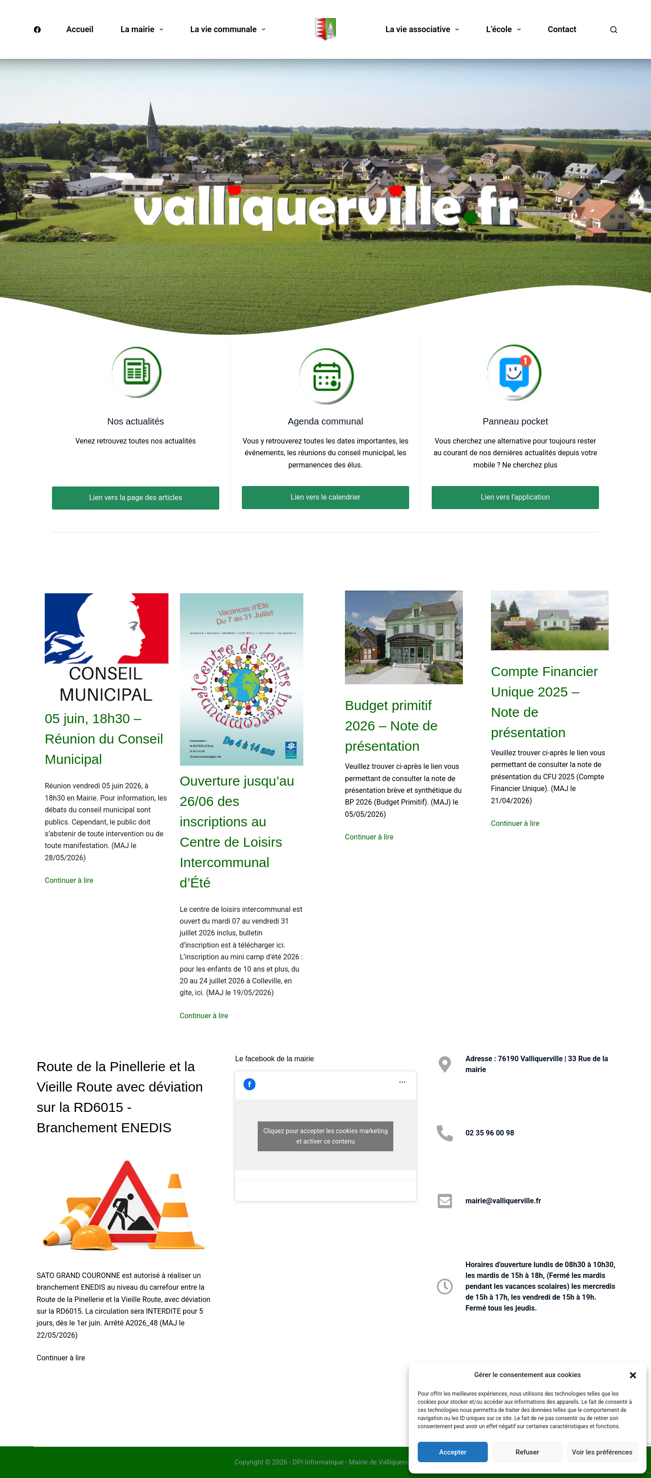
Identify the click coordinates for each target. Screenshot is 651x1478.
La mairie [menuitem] (144, 29)
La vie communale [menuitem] (229, 29)
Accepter (452, 1452)
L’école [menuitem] (505, 29)
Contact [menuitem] (562, 29)
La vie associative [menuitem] (424, 29)
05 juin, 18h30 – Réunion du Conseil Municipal (104, 739)
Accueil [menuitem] (80, 29)
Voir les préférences (602, 1452)
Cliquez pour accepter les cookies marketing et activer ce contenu (325, 1136)
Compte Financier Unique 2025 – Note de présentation (544, 702)
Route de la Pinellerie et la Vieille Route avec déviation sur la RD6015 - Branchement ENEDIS (120, 1097)
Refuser (527, 1452)
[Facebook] (37, 29)
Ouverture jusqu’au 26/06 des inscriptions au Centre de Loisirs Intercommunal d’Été (237, 831)
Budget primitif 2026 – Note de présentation (391, 725)
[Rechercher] (613, 29)
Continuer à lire (69, 880)
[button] (632, 1375)
